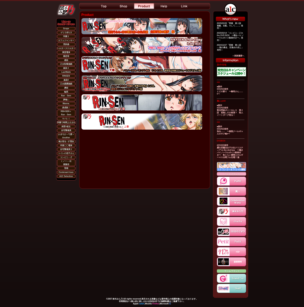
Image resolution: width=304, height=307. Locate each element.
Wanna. (66, 103)
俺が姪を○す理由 (66, 141)
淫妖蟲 (66, 44)
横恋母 (66, 56)
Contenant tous (66, 172)
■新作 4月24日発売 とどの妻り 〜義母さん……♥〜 (230, 90)
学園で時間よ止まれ (66, 122)
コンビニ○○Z (66, 157)
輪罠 (66, 92)
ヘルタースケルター (66, 48)
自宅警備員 (66, 130)
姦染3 (66, 80)
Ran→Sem (66, 96)
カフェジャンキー (66, 40)
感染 (66, 60)
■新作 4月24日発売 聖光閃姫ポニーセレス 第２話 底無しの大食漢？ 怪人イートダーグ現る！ (230, 110)
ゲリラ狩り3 (66, 32)
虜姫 (66, 88)
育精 (66, 168)
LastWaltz (66, 72)
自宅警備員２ (66, 149)
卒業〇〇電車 (66, 145)
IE (170, 304)
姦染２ (66, 68)
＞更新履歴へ (238, 56)
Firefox (155, 304)
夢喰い (66, 100)
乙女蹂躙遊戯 (66, 84)
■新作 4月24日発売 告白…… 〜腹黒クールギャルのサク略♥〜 (230, 130)
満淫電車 (66, 52)
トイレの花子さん (66, 153)
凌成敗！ (66, 107)
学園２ (66, 36)
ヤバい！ (66, 119)
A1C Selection (66, 176)
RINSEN (66, 76)
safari (141, 304)
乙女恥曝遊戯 (66, 64)
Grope (66, 28)
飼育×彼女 (66, 126)
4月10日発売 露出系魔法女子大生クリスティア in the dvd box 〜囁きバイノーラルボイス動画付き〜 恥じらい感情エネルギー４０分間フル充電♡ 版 (230, 151)
